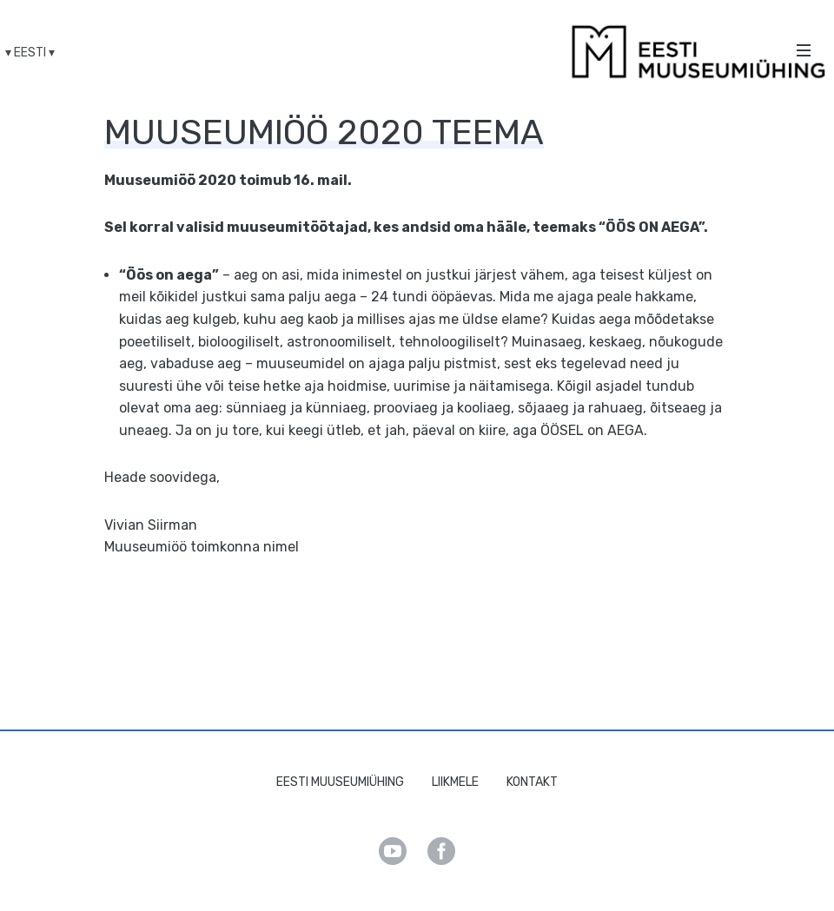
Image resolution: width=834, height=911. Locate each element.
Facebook (441, 851)
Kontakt (532, 782)
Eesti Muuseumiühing (340, 782)
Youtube (393, 851)
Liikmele (455, 782)
